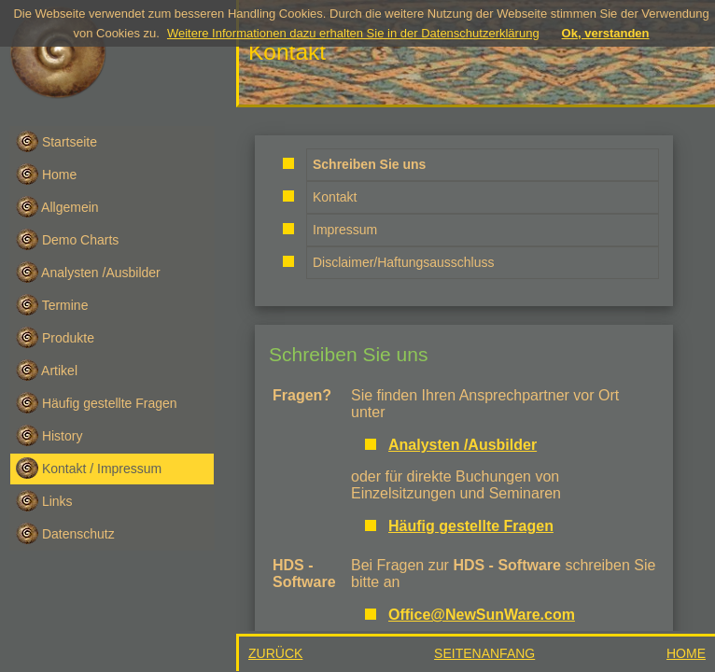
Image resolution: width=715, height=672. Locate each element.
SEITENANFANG (484, 653)
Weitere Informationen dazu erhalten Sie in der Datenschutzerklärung (353, 33)
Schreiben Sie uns (348, 354)
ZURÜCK (275, 653)
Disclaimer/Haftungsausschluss (404, 262)
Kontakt (335, 196)
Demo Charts (67, 239)
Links (44, 500)
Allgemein (57, 206)
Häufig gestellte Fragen (96, 402)
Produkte (55, 337)
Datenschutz (65, 533)
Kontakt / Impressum (88, 468)
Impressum (345, 229)
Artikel (46, 370)
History (49, 435)
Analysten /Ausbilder (88, 272)
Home (46, 174)
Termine (52, 304)
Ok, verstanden (606, 33)
